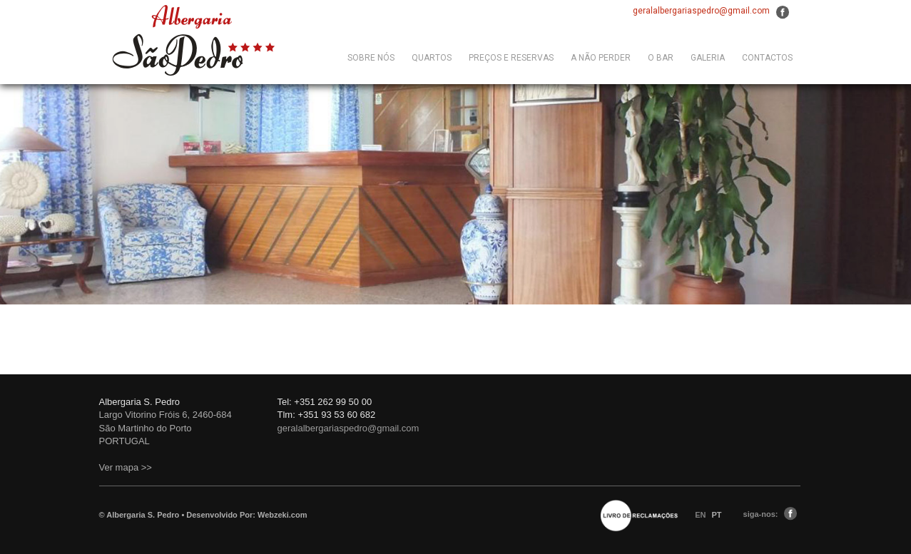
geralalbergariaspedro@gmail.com (701, 11)
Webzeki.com (282, 515)
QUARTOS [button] (432, 58)
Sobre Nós (371, 58)
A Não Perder (601, 58)
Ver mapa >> (125, 467)
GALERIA (708, 58)
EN (701, 515)
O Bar (660, 58)
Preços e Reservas (511, 58)
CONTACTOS (767, 58)
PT (717, 515)
